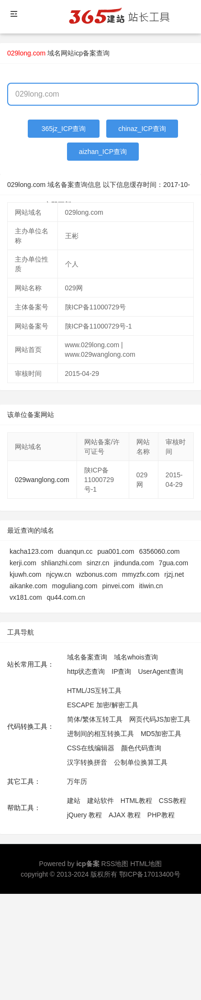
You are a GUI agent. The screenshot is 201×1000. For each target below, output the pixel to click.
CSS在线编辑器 (90, 748)
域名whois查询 (136, 657)
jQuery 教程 (84, 815)
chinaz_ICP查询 (142, 128)
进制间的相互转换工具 (100, 733)
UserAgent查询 (160, 671)
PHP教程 (161, 815)
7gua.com (173, 563)
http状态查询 (86, 671)
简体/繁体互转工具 (95, 719)
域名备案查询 (87, 657)
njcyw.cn (58, 574)
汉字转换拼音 (87, 762)
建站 (73, 800)
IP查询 (121, 671)
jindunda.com (134, 563)
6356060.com (159, 551)
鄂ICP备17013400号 (149, 874)
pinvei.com (118, 586)
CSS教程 (172, 800)
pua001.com (115, 551)
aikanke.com (28, 586)
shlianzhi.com (61, 563)
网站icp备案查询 (85, 53)
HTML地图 (146, 864)
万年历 (77, 781)
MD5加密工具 (161, 733)
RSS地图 (115, 864)
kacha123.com (31, 551)
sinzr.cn (98, 563)
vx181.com (26, 597)
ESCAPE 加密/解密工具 (102, 705)
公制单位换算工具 (141, 762)
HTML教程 (136, 800)
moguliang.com (75, 586)
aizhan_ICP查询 (103, 151)
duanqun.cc (75, 551)
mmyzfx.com (141, 574)
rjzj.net (174, 574)
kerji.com (23, 563)
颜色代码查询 (141, 748)
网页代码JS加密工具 (159, 719)
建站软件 (100, 800)
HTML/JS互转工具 (94, 690)
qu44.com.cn (66, 597)
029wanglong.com (42, 480)
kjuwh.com (25, 574)
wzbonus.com (96, 574)
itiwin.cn (151, 586)
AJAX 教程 (125, 815)
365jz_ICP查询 (64, 128)
